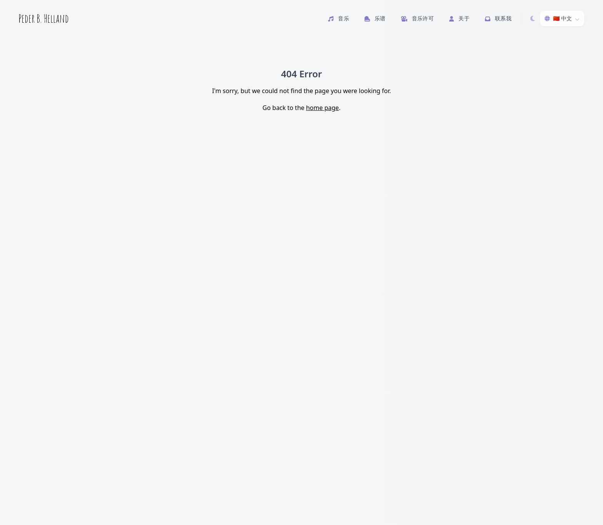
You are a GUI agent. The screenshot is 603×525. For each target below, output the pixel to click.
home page (322, 107)
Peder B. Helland (43, 18)
